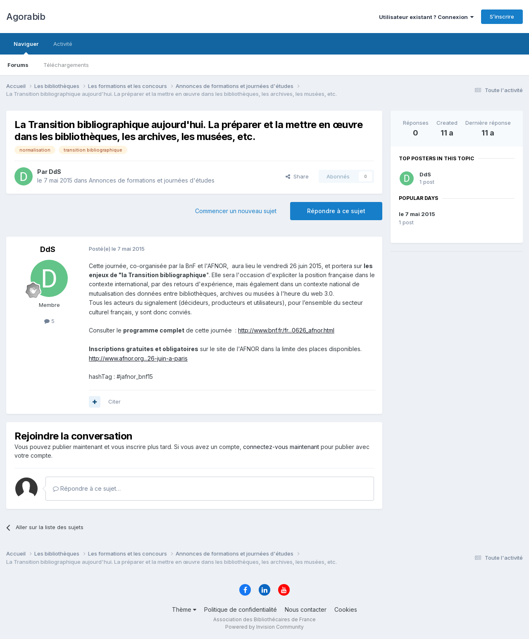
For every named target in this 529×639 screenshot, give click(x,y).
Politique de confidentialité (240, 609)
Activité (62, 43)
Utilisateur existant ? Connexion (426, 17)
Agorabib (25, 16)
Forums (18, 65)
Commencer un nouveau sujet (235, 210)
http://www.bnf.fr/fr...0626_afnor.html (286, 330)
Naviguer (26, 47)
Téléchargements (66, 65)
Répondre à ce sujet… (87, 488)
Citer (114, 401)
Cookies (345, 609)
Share (297, 176)
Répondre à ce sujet (336, 210)
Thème (184, 609)
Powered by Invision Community (264, 627)
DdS (425, 174)
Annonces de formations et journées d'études (151, 180)
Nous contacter (305, 609)
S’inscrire (502, 16)
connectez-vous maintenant (281, 446)
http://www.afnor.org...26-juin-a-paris (138, 358)
